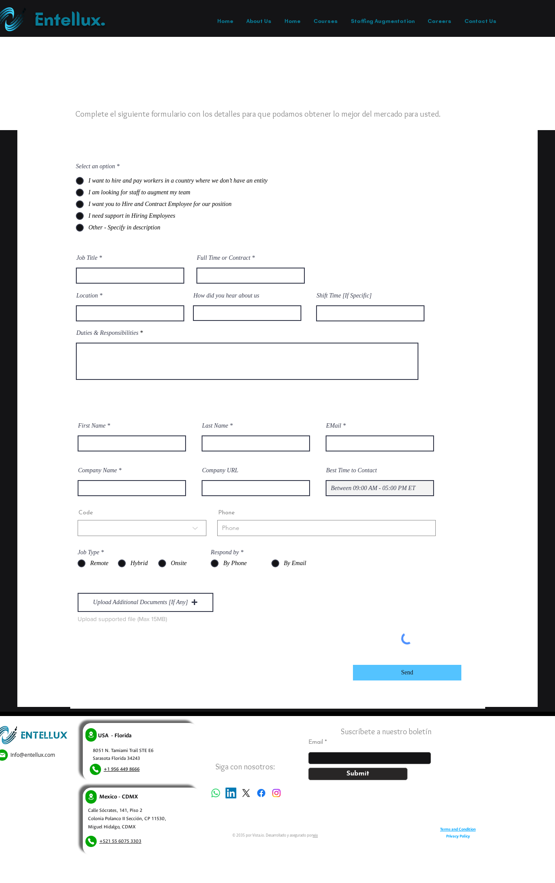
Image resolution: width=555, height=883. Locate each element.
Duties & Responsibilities (107, 333)
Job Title (87, 258)
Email (315, 742)
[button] (145, 602)
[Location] (91, 735)
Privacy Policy (458, 836)
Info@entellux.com (32, 754)
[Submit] (358, 774)
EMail (333, 426)
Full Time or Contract (223, 258)
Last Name (215, 426)
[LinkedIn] (230, 793)
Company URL (220, 471)
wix (315, 835)
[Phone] (95, 769)
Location (87, 296)
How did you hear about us (226, 296)
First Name (91, 426)
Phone (226, 513)
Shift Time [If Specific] (344, 296)
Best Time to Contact (351, 471)
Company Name (97, 471)
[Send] (407, 672)
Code (85, 513)
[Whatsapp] (215, 793)
